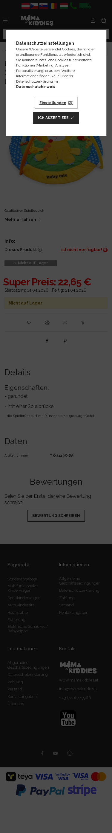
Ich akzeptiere (53, 118)
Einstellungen (52, 103)
